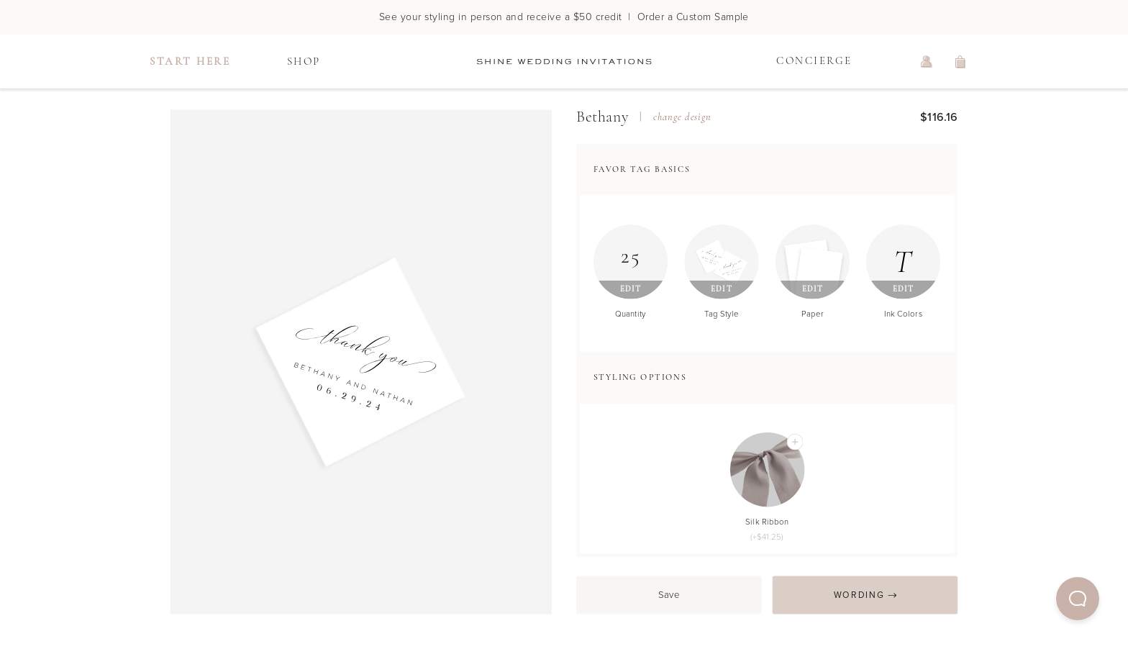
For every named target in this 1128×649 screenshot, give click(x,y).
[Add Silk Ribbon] (794, 442)
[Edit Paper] (813, 261)
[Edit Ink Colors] (903, 261)
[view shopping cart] (961, 62)
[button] (1077, 598)
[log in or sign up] (926, 62)
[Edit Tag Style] (721, 261)
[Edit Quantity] (630, 261)
